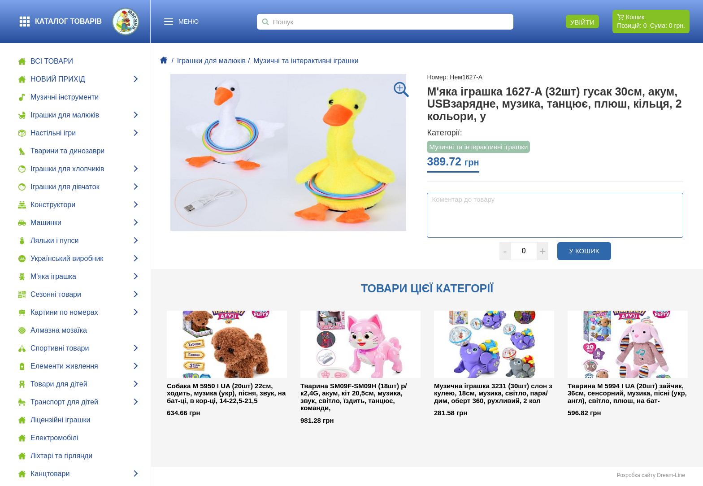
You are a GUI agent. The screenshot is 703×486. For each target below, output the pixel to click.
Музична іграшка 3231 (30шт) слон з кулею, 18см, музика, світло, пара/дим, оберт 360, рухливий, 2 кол (493, 393)
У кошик (590, 251)
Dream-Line (671, 475)
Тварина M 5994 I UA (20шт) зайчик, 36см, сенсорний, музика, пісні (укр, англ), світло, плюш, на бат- (627, 393)
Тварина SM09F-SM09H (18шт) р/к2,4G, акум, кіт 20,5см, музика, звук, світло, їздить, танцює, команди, (353, 397)
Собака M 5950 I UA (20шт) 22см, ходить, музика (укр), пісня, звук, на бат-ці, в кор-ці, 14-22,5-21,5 (226, 393)
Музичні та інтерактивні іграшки (305, 61)
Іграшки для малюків (211, 61)
